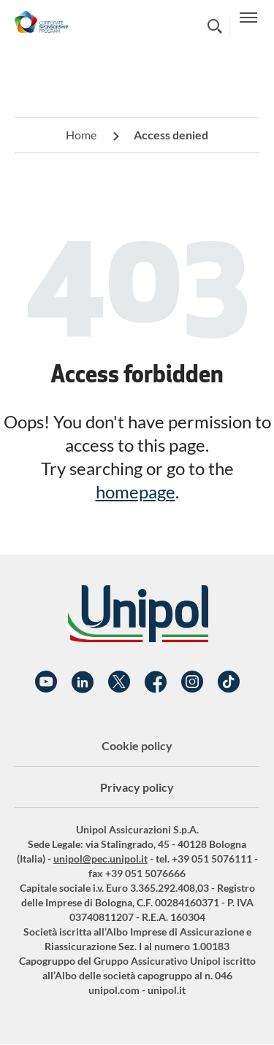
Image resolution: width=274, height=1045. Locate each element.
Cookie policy (137, 745)
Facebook (156, 682)
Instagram (192, 682)
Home (81, 135)
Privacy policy (137, 787)
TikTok (229, 682)
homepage (135, 491)
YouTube (46, 682)
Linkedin (83, 682)
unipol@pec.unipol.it (100, 858)
